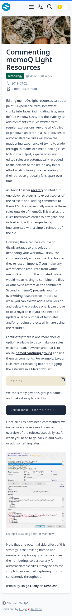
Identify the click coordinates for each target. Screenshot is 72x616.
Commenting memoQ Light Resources (29, 59)
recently (37, 190)
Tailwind (36, 609)
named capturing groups (34, 353)
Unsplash (51, 586)
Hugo (23, 609)
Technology (15, 76)
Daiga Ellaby (30, 586)
